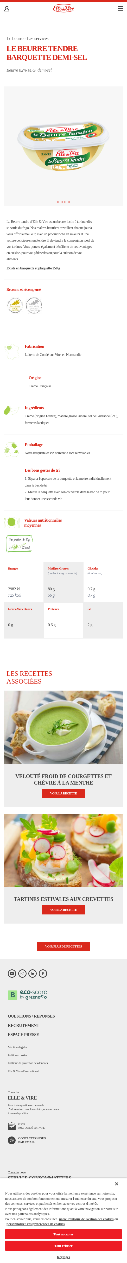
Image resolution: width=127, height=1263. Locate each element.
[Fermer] (116, 1183)
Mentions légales (17, 1047)
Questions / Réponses (31, 1016)
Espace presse (23, 1034)
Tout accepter (63, 1234)
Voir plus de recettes (63, 946)
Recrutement (23, 1025)
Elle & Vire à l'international (23, 1071)
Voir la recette (63, 793)
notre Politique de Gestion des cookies (86, 1219)
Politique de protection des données (28, 1063)
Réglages (63, 1257)
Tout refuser (63, 1246)
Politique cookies (17, 1055)
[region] (63, 1220)
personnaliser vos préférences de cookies (36, 1224)
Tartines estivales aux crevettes (63, 899)
